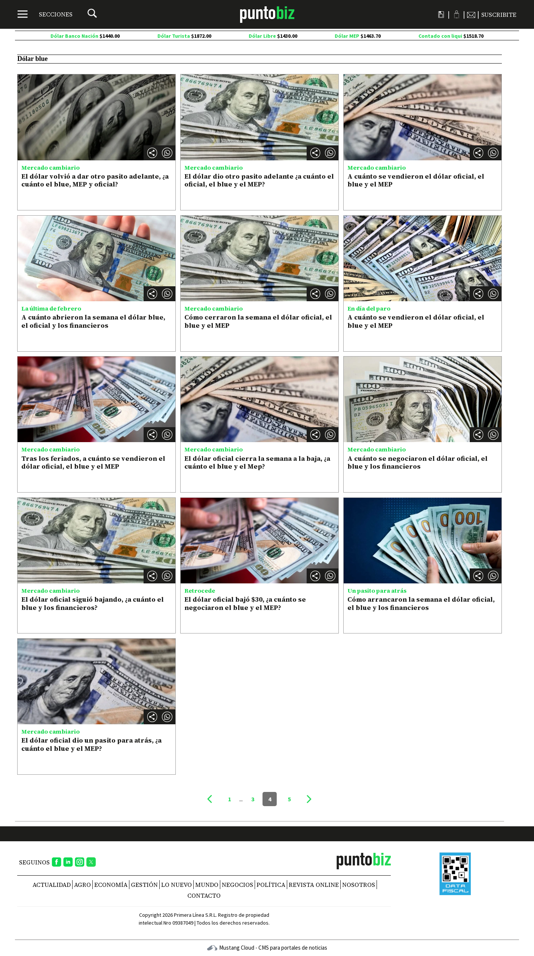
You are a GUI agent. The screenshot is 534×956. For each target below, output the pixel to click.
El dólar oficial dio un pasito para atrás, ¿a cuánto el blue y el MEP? (91, 744)
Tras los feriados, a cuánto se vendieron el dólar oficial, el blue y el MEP (93, 462)
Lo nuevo (176, 885)
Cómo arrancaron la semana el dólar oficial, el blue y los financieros (421, 603)
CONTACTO (204, 895)
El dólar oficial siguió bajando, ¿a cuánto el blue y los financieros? (92, 603)
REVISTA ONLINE (314, 885)
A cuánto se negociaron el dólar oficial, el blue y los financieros (417, 462)
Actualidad (52, 885)
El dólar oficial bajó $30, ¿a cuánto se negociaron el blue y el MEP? (245, 603)
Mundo (206, 885)
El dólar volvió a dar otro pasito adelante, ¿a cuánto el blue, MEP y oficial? (95, 180)
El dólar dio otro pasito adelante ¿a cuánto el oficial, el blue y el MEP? (259, 180)
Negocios (237, 885)
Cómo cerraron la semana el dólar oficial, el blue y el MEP (258, 321)
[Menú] (45, 14)
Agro (82, 885)
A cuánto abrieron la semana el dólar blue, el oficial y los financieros (93, 321)
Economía (111, 885)
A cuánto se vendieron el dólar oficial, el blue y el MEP (415, 180)
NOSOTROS (358, 885)
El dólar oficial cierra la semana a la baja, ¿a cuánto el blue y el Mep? (257, 462)
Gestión (144, 885)
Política (271, 885)
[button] (167, 153)
